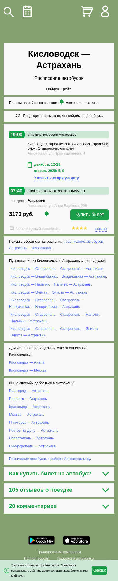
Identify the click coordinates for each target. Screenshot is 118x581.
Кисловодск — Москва (27, 370)
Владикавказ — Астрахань (84, 276)
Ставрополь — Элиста (79, 329)
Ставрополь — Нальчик (79, 315)
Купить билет (89, 214)
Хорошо (99, 570)
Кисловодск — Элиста (28, 292)
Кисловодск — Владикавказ (33, 276)
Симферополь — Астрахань (32, 446)
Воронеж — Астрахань (28, 399)
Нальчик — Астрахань (72, 284)
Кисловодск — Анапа (26, 362)
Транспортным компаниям (59, 552)
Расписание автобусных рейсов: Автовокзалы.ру (49, 459)
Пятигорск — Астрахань (29, 422)
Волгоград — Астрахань (29, 391)
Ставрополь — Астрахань (81, 269)
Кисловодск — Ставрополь (32, 269)
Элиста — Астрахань (69, 292)
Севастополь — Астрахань (31, 438)
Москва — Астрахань (27, 414)
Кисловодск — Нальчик (29, 284)
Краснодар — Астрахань (29, 407)
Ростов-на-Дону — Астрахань (34, 430)
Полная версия (36, 558)
